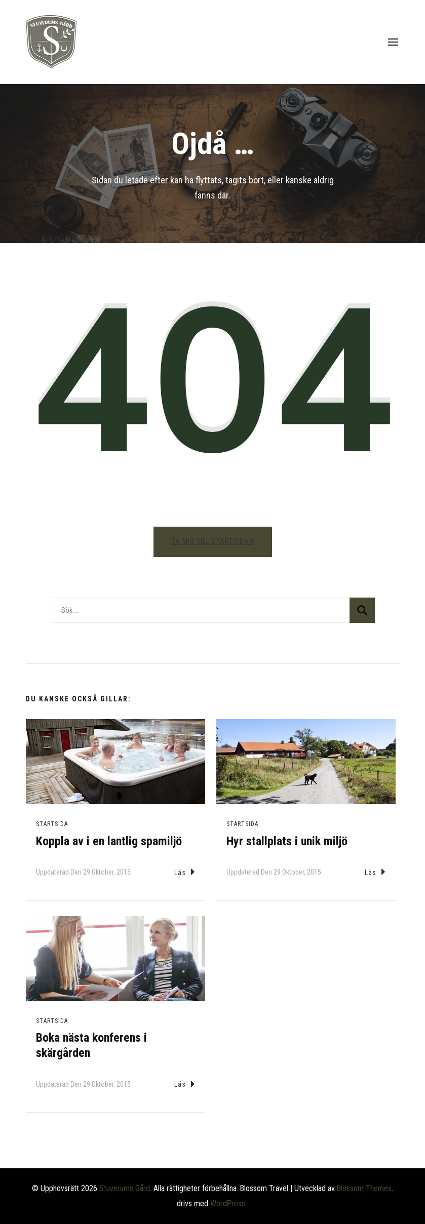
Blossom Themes (364, 1188)
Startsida (52, 823)
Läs (184, 871)
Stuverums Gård (124, 1188)
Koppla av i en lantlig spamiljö (109, 841)
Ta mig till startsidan (213, 541)
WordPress (227, 1203)
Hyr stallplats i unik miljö (286, 841)
